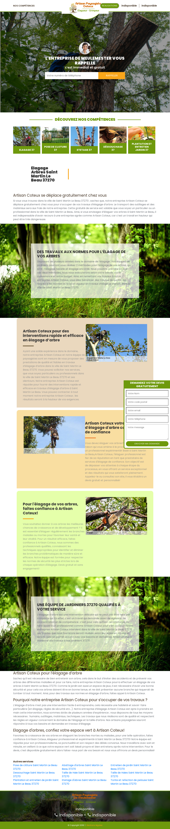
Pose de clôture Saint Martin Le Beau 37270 (35, 767)
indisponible (68, 815)
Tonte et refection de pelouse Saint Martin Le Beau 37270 (132, 782)
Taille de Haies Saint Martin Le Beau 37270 (132, 774)
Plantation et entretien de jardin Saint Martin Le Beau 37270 (36, 782)
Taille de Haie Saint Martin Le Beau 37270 (82, 774)
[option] (26, 140)
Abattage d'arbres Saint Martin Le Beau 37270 (82, 767)
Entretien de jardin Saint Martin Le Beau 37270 (131, 767)
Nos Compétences (24, 5)
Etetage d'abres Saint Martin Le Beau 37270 (84, 782)
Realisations (109, 5)
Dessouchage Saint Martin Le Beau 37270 (34, 774)
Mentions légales (94, 825)
